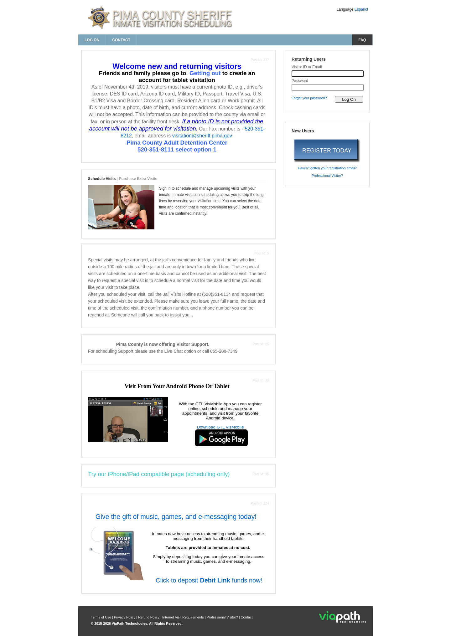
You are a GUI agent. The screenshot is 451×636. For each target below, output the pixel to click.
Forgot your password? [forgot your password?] (309, 98)
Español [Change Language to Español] (361, 9)
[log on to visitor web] (349, 99)
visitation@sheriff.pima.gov (202, 135)
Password (300, 81)
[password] (328, 87)
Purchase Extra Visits (138, 179)
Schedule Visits (102, 179)
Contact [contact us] (121, 40)
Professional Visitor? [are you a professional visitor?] (327, 175)
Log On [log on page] (92, 40)
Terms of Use (101, 617)
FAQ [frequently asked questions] (362, 40)
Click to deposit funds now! (208, 580)
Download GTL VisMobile (220, 427)
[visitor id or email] (328, 73)
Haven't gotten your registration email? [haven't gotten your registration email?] (327, 168)
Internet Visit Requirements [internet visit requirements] (183, 617)
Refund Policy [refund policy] (148, 617)
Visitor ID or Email (307, 67)
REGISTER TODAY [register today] (326, 150)
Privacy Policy (125, 617)
